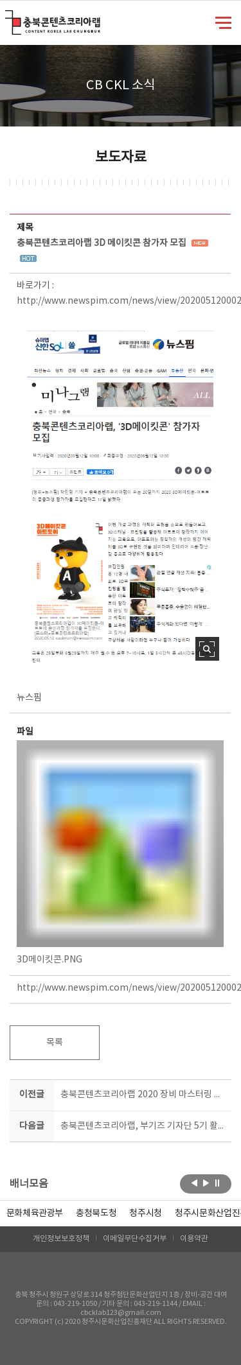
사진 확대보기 (207, 649)
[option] (96, 1213)
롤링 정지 (217, 1182)
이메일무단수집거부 (134, 1239)
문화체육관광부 (35, 1213)
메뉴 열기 (223, 22)
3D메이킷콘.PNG (120, 852)
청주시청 (145, 1213)
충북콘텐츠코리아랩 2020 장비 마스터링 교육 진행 (143, 1095)
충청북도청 (96, 1213)
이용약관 (194, 1239)
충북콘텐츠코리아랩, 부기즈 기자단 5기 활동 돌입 (143, 1126)
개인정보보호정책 (61, 1239)
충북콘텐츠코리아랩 (8, 17)
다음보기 (206, 1182)
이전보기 (194, 1182)
